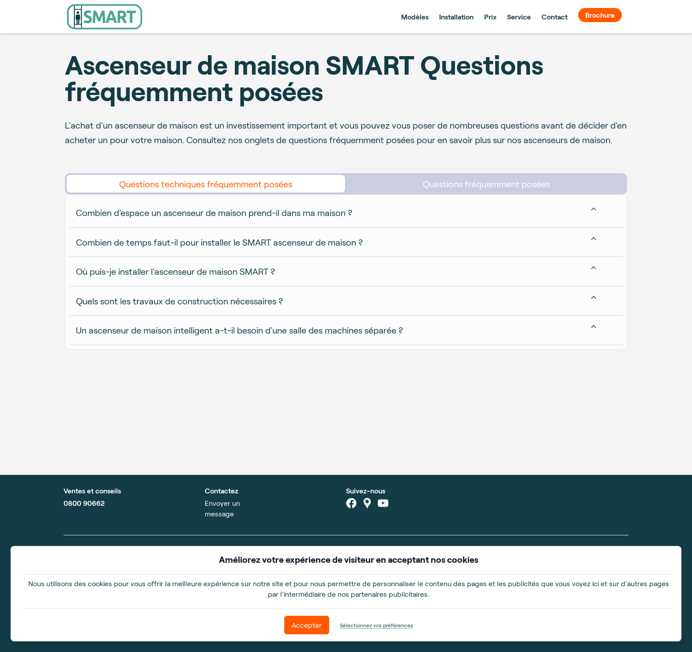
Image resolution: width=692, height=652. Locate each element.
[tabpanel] (346, 271)
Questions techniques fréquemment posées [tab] (205, 183)
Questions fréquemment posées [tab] (486, 183)
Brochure (600, 15)
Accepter (307, 625)
